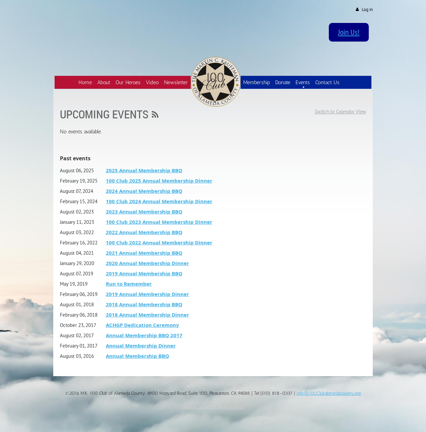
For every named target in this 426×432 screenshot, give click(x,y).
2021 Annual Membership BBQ (144, 252)
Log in (367, 9)
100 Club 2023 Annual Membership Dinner (159, 221)
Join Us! (348, 32)
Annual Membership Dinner (141, 345)
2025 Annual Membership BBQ (144, 170)
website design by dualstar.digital (213, 406)
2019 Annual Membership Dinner (147, 294)
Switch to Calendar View (340, 111)
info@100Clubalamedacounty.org (329, 393)
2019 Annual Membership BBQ (144, 273)
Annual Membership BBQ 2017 (144, 335)
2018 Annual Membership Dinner (147, 314)
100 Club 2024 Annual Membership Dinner (159, 201)
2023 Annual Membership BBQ (144, 211)
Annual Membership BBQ (137, 356)
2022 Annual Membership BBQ (144, 232)
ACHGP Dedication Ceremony (142, 325)
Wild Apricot (317, 419)
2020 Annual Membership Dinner (147, 263)
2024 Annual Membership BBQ (144, 191)
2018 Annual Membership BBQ (144, 304)
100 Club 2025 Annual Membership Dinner (159, 180)
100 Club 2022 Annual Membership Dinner (159, 242)
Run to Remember (129, 283)
